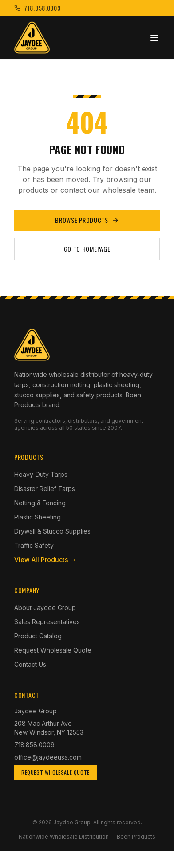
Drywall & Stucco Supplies (52, 531)
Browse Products (87, 220)
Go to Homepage (87, 248)
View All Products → (45, 559)
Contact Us (30, 664)
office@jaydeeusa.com (48, 757)
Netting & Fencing (40, 503)
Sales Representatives (47, 621)
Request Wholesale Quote (52, 650)
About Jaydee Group (45, 607)
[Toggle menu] (154, 37)
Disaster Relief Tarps (44, 488)
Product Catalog (38, 636)
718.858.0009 (34, 744)
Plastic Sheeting (37, 517)
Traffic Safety (34, 545)
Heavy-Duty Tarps (40, 474)
